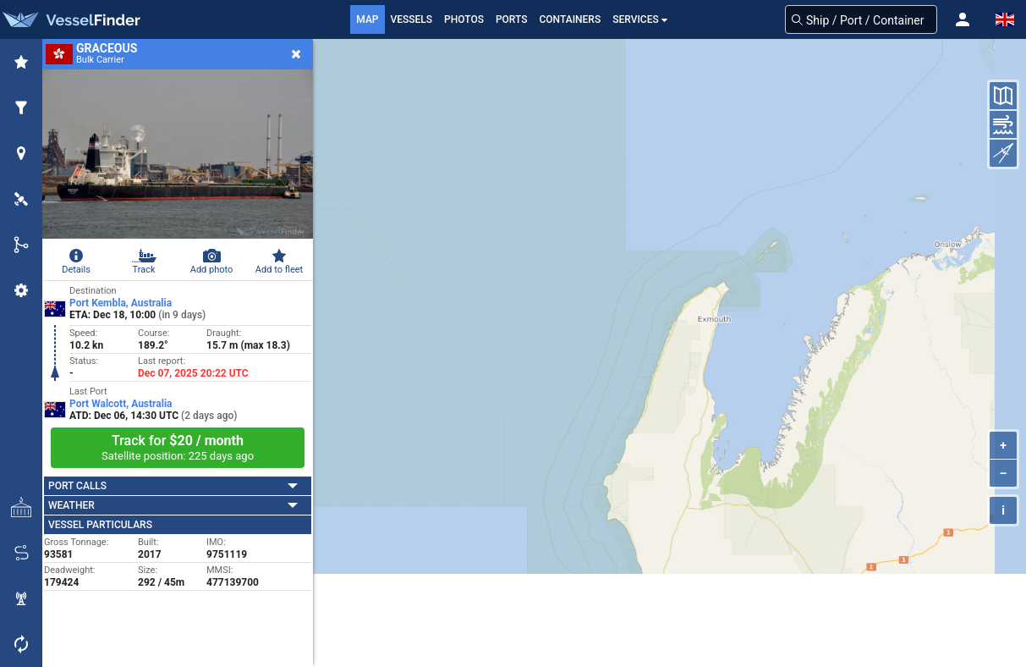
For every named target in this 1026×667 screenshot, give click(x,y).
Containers (570, 19)
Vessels (412, 19)
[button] (962, 19)
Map (367, 19)
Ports (512, 19)
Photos (464, 19)
